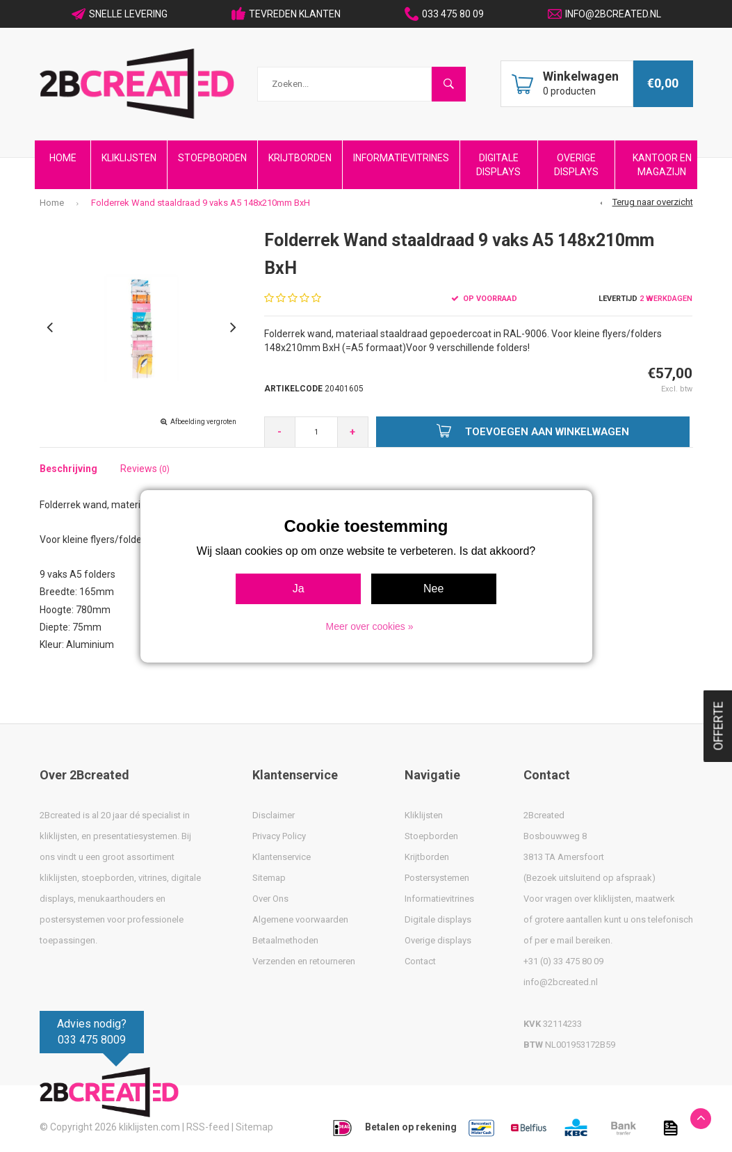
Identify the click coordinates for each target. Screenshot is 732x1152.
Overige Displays (576, 164)
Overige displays (438, 940)
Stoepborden (212, 157)
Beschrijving (68, 468)
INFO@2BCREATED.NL (604, 14)
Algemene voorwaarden (300, 919)
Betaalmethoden (285, 940)
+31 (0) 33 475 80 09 (563, 961)
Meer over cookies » (369, 626)
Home (62, 157)
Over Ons (270, 898)
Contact (420, 961)
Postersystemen (437, 878)
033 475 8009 (92, 1039)
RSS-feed (207, 1127)
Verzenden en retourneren (303, 961)
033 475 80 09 (444, 14)
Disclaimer (273, 815)
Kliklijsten (128, 157)
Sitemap (269, 878)
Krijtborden (300, 157)
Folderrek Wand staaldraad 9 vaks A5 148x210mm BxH (200, 202)
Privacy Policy (279, 836)
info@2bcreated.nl (560, 982)
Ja (298, 588)
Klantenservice (281, 857)
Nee (433, 588)
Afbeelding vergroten (203, 421)
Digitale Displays (498, 164)
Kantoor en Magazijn (662, 164)
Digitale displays (438, 919)
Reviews (145, 468)
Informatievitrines (401, 157)
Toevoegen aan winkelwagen (533, 431)
